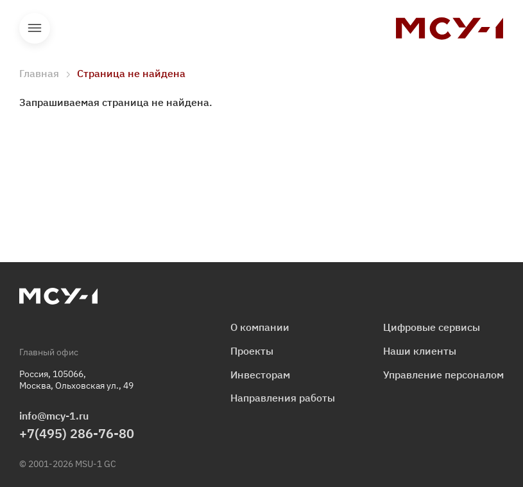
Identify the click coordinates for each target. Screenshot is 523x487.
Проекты (251, 350)
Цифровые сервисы (431, 327)
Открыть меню (34, 28)
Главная (39, 73)
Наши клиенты (419, 350)
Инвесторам (260, 374)
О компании (259, 327)
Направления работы (282, 397)
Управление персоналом (443, 374)
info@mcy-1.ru (54, 415)
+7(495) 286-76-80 (76, 433)
